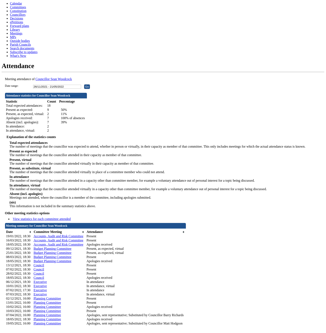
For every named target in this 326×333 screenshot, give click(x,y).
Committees (18, 7)
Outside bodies (20, 41)
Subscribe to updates (23, 52)
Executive (40, 282)
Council (38, 265)
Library (15, 29)
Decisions (16, 18)
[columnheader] (18, 232)
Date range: (12, 85)
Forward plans (19, 26)
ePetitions (16, 22)
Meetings (16, 33)
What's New (18, 56)
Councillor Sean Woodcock (54, 79)
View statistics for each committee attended (42, 219)
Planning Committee (47, 298)
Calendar (16, 3)
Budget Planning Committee (52, 248)
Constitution (18, 11)
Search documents (22, 48)
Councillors (18, 14)
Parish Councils (20, 44)
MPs (13, 37)
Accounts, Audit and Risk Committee (58, 236)
